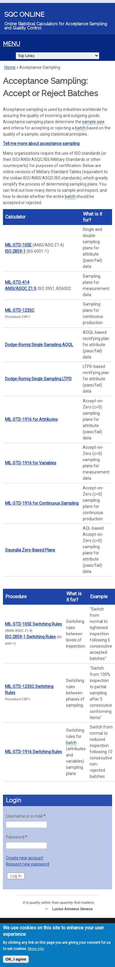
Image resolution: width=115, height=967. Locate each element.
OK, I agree (16, 960)
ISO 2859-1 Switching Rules (30, 636)
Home (10, 67)
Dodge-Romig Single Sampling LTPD (38, 378)
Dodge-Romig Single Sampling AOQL (39, 344)
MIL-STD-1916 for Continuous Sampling (42, 503)
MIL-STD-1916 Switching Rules (33, 751)
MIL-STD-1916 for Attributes (31, 419)
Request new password (27, 864)
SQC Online (24, 14)
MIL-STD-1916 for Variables (30, 463)
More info (36, 949)
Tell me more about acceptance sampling (41, 143)
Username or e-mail (25, 816)
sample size (93, 121)
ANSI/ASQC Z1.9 (20, 288)
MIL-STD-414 (17, 282)
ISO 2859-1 (15, 251)
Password (16, 837)
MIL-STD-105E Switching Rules (33, 624)
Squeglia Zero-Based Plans (30, 550)
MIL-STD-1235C (19, 310)
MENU (11, 44)
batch (80, 128)
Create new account (24, 858)
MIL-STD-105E (18, 245)
